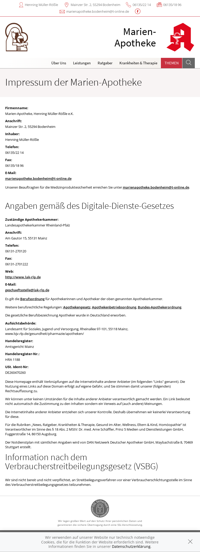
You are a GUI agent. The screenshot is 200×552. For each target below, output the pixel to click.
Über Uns (58, 62)
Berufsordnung (32, 298)
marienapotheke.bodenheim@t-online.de (97, 11)
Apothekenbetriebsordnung (114, 307)
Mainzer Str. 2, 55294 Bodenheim (95, 4)
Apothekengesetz (76, 307)
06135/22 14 (142, 4)
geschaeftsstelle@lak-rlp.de (27, 290)
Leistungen (82, 62)
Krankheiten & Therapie (138, 62)
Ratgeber (105, 62)
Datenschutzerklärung (131, 546)
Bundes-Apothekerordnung (159, 307)
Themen (172, 62)
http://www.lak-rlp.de (23, 277)
